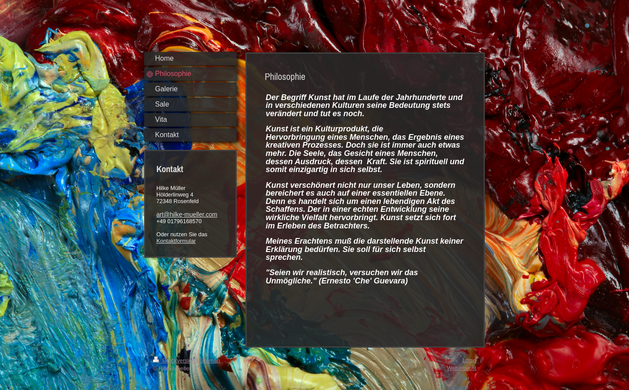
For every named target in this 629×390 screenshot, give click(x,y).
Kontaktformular (176, 241)
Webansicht (461, 368)
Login (469, 360)
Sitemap (210, 360)
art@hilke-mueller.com (186, 214)
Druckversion (175, 360)
